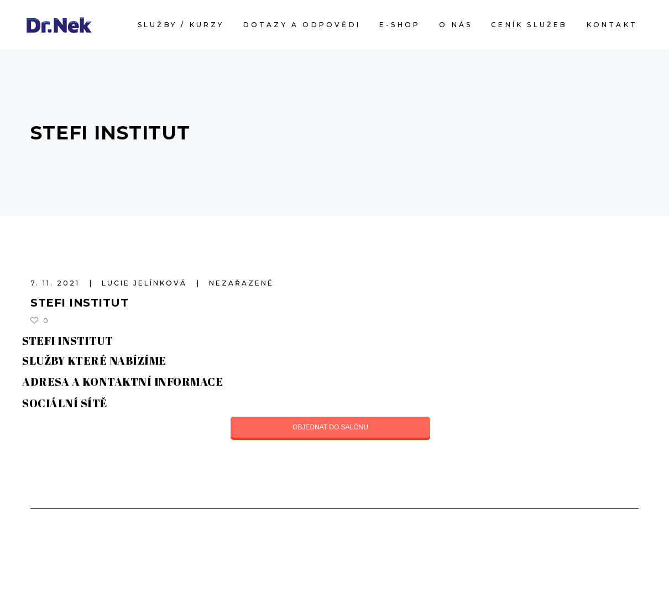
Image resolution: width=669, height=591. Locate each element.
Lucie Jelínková (146, 283)
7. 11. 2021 (56, 283)
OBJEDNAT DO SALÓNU (330, 427)
